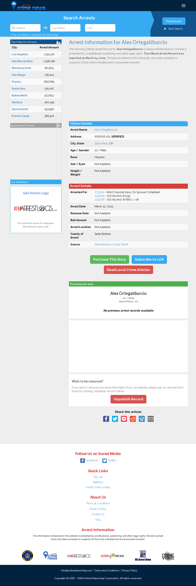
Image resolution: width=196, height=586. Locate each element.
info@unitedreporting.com (76, 570)
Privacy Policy (98, 508)
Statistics (98, 482)
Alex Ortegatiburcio (106, 129)
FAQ (98, 519)
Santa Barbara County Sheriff (111, 244)
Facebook (89, 460)
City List (98, 477)
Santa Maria (101, 143)
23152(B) (100, 199)
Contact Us (98, 514)
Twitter (109, 460)
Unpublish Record (128, 399)
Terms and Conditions (106, 570)
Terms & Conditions (98, 503)
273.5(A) (99, 192)
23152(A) (100, 195)
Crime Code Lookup (98, 487)
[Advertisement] (36, 152)
